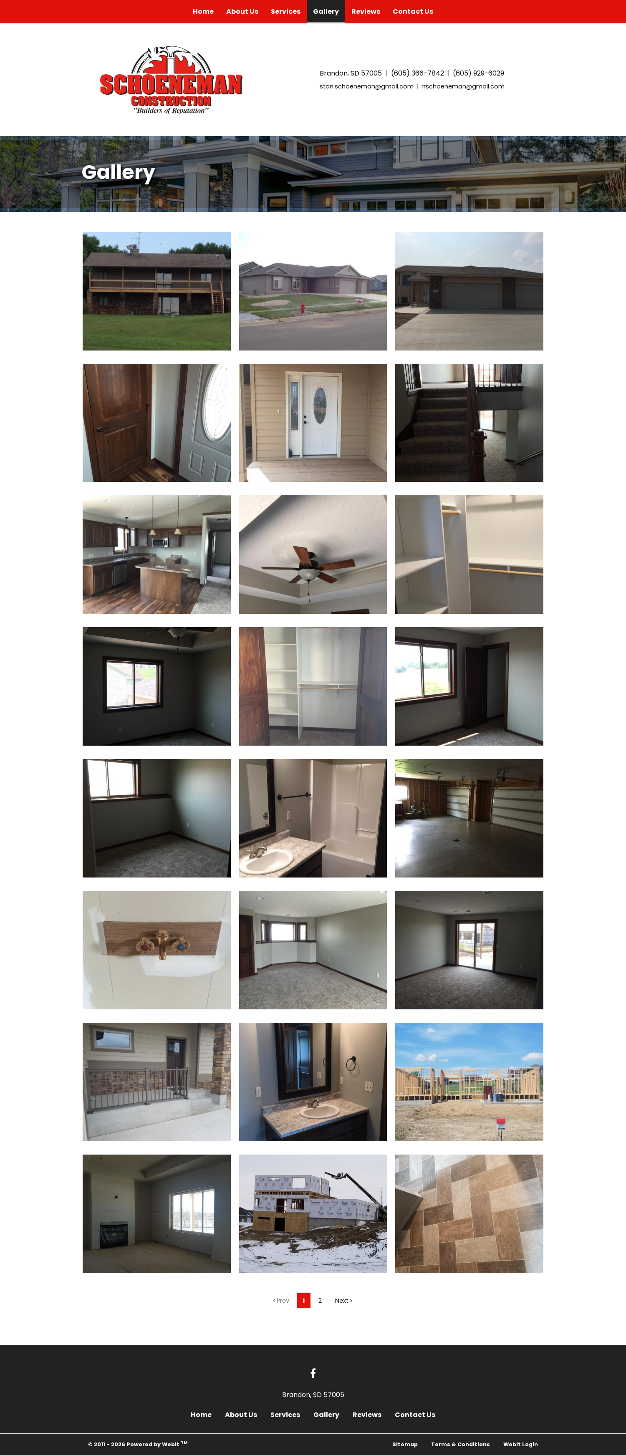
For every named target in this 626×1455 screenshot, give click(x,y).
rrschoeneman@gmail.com (463, 86)
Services (285, 11)
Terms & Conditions (460, 1444)
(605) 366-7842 (417, 73)
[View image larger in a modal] (157, 291)
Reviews (365, 11)
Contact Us (413, 11)
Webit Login (520, 1444)
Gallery (329, 9)
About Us (242, 11)
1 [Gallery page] (304, 1300)
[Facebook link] (313, 1374)
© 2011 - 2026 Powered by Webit (137, 1444)
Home (203, 11)
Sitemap (405, 1444)
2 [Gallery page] (320, 1300)
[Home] (174, 78)
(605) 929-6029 (478, 73)
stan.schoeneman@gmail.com (367, 86)
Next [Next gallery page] (343, 1300)
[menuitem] (203, 11)
